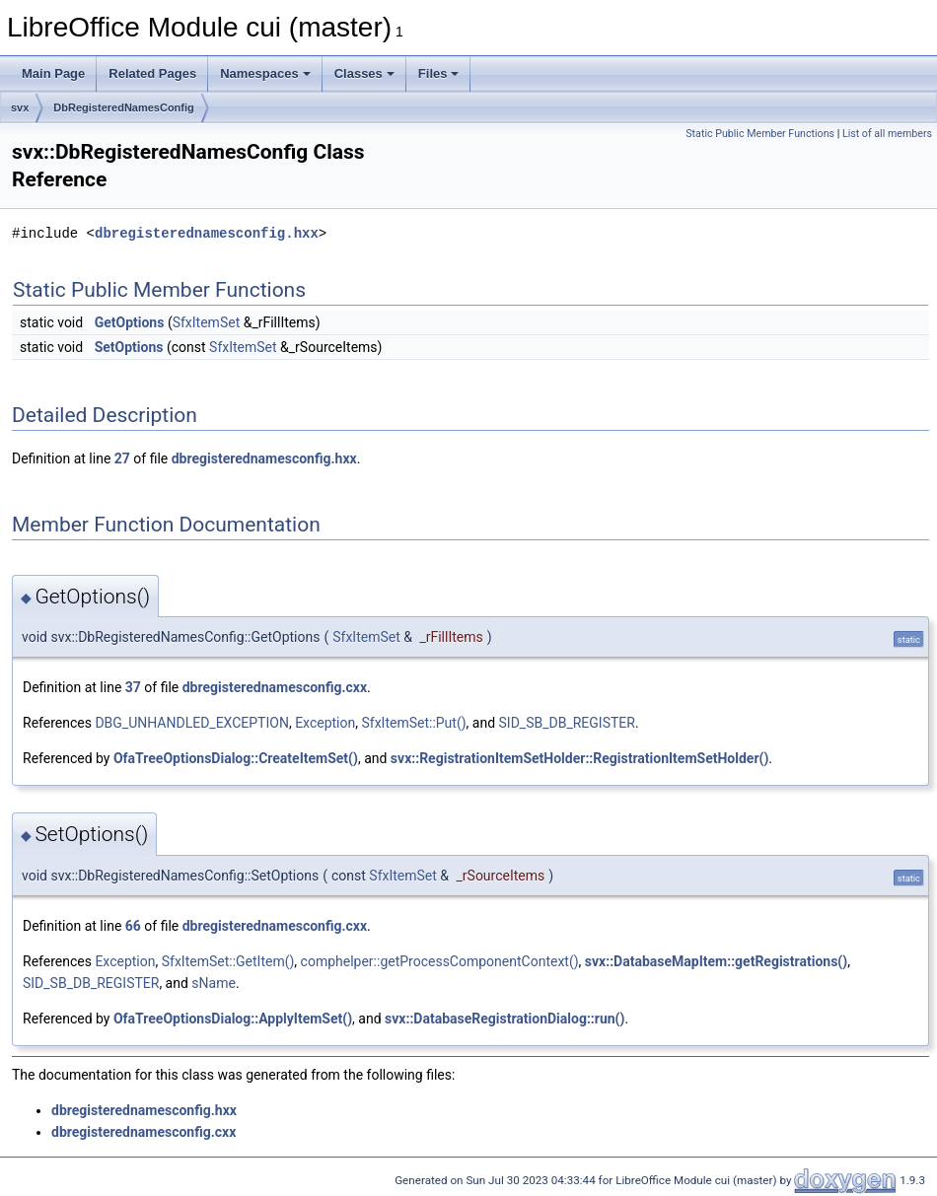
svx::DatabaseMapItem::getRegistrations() (716, 961)
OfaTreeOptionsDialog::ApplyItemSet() (232, 1018)
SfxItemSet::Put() (413, 723)
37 (133, 687)
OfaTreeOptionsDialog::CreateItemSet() (235, 758)
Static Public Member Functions (759, 133)
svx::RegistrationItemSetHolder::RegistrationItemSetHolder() (579, 758)
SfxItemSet (207, 322)
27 (122, 458)
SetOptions (129, 347)
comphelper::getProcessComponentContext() (440, 961)
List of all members (887, 133)
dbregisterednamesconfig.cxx (274, 687)
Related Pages (152, 73)
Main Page (53, 73)
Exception (325, 723)
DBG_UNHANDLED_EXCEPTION (192, 723)
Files (439, 73)
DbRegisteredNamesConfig (123, 107)
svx (20, 107)
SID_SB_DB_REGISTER (567, 723)
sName (213, 983)
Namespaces (265, 73)
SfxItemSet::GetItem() (228, 961)
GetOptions (130, 322)
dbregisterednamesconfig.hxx (207, 233)
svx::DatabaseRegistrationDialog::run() (504, 1018)
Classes (364, 73)
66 (133, 926)
